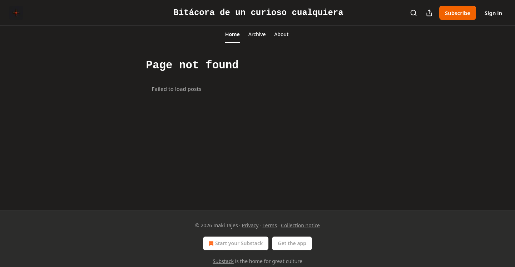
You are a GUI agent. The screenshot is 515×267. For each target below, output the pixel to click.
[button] (232, 34)
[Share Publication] (429, 13)
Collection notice (300, 225)
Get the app (292, 243)
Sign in (493, 12)
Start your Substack (235, 243)
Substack (223, 261)
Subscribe (457, 12)
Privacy (250, 225)
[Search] (413, 13)
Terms (270, 225)
